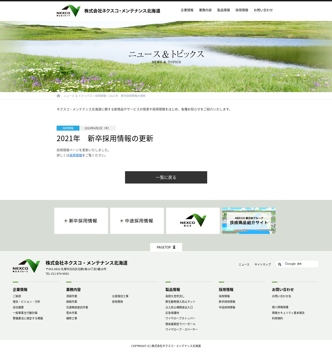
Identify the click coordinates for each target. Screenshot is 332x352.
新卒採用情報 (227, 302)
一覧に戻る (166, 177)
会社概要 (18, 307)
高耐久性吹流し (175, 296)
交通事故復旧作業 (77, 307)
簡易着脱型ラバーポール (180, 324)
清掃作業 (71, 296)
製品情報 (172, 289)
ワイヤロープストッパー (180, 318)
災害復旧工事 (120, 296)
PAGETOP (164, 247)
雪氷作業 (71, 313)
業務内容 (73, 289)
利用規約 (277, 318)
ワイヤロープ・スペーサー (181, 329)
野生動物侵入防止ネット (180, 302)
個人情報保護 (280, 307)
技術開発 (117, 302)
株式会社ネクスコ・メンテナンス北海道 (176, 346)
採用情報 (224, 296)
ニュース (244, 264)
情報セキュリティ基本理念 (288, 313)
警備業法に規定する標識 (28, 318)
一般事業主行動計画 (25, 313)
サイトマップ (262, 264)
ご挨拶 (17, 296)
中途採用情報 (227, 307)
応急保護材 (172, 313)
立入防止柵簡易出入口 (179, 307)
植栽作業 (71, 302)
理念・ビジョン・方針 (26, 302)
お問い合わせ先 (281, 296)
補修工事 (71, 318)
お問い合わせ (263, 10)
